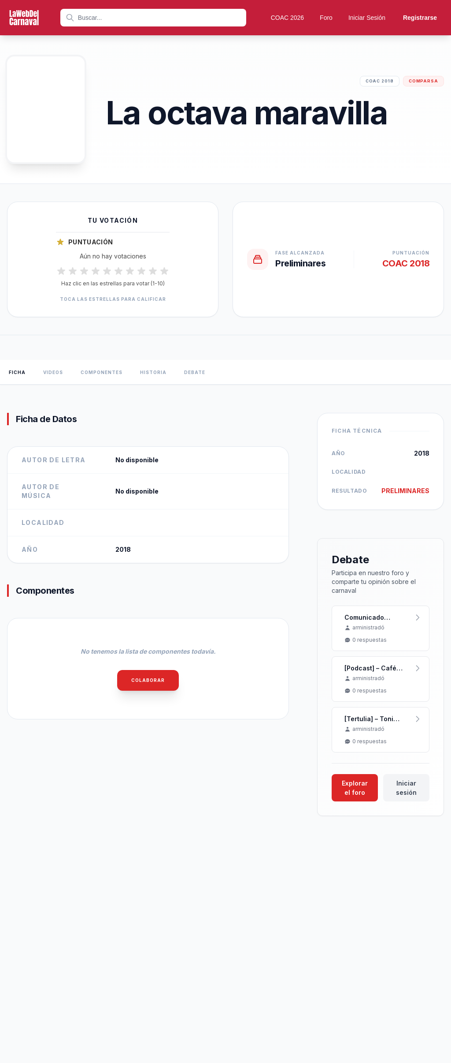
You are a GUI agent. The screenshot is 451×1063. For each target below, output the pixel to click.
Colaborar (148, 680)
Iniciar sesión (406, 787)
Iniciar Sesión (366, 17)
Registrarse (420, 17)
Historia (153, 372)
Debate (194, 372)
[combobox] (153, 17)
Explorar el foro (355, 787)
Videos (53, 372)
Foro (326, 17)
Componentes (101, 372)
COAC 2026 (287, 17)
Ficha (17, 372)
